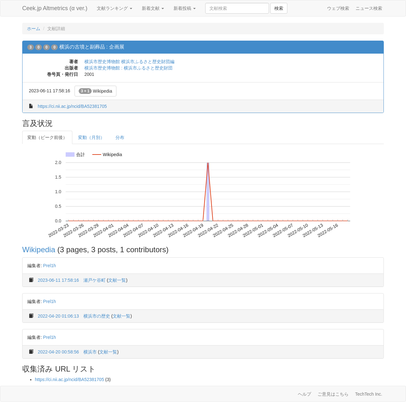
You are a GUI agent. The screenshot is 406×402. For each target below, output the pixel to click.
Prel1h (49, 265)
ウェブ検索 (338, 8)
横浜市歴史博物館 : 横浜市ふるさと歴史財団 (128, 67)
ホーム (33, 28)
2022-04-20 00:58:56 (58, 351)
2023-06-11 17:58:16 (58, 280)
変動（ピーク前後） (47, 137)
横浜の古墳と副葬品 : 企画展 (91, 46)
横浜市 (90, 351)
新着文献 (153, 8)
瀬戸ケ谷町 (94, 280)
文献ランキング (114, 8)
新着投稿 (185, 8)
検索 (278, 8)
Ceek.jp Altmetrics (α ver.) (54, 8)
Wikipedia (95, 91)
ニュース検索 (369, 8)
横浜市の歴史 (96, 316)
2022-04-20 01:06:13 (58, 316)
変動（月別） (91, 137)
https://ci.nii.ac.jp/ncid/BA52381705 (72, 106)
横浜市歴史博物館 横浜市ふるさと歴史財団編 (129, 61)
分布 (119, 137)
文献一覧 (117, 280)
